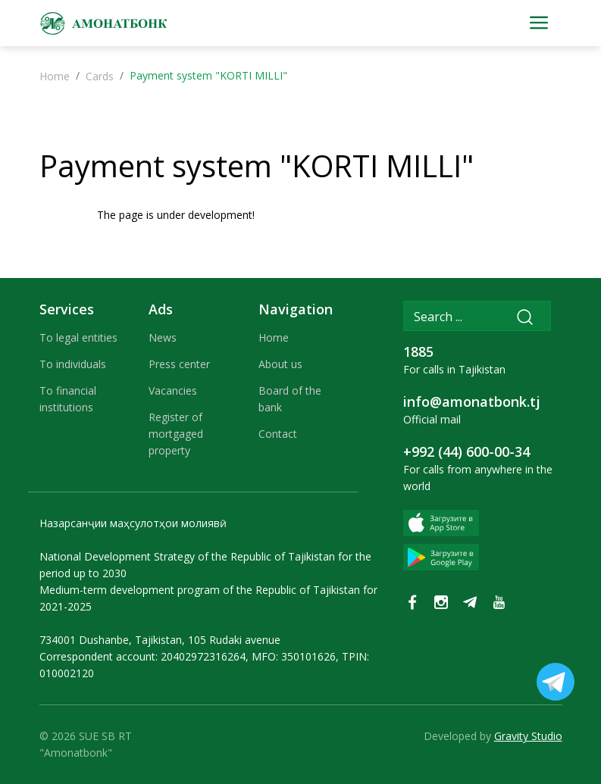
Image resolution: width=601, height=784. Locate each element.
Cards (100, 76)
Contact (277, 433)
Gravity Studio (528, 736)
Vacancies (173, 390)
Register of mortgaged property (176, 434)
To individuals (72, 364)
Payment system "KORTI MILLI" (256, 165)
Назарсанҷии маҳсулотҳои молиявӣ (133, 523)
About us (280, 364)
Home (54, 76)
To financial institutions (67, 398)
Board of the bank (289, 398)
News (163, 337)
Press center (179, 364)
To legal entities (78, 337)
